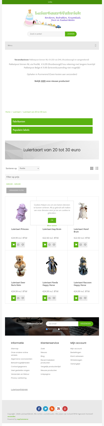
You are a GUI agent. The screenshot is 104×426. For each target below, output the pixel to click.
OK (52, 220)
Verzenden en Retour (20, 374)
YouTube (58, 408)
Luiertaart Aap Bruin (52, 229)
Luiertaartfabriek (19, 389)
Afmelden (64, 329)
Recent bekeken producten (48, 361)
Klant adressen (77, 356)
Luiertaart (17, 112)
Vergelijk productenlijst (51, 366)
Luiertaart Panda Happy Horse (50, 283)
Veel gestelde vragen (20, 370)
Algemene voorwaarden (21, 359)
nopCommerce (22, 419)
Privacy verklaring (18, 378)
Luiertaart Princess (20, 229)
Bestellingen (75, 352)
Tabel (91, 168)
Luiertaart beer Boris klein (18, 283)
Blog (43, 356)
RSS (52, 408)
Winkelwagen (76, 360)
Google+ (65, 408)
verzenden (11, 416)
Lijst (96, 168)
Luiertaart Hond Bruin (81, 230)
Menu (10, 45)
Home (7, 112)
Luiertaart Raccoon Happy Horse (83, 283)
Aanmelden (52, 329)
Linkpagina (45, 374)
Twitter (45, 408)
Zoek (43, 348)
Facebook (39, 408)
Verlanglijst (75, 364)
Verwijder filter (16, 190)
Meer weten (52, 226)
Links (50, 2)
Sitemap (14, 348)
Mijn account (76, 348)
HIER (43, 81)
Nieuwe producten (49, 370)
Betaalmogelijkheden (20, 362)
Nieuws (44, 352)
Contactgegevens (19, 366)
